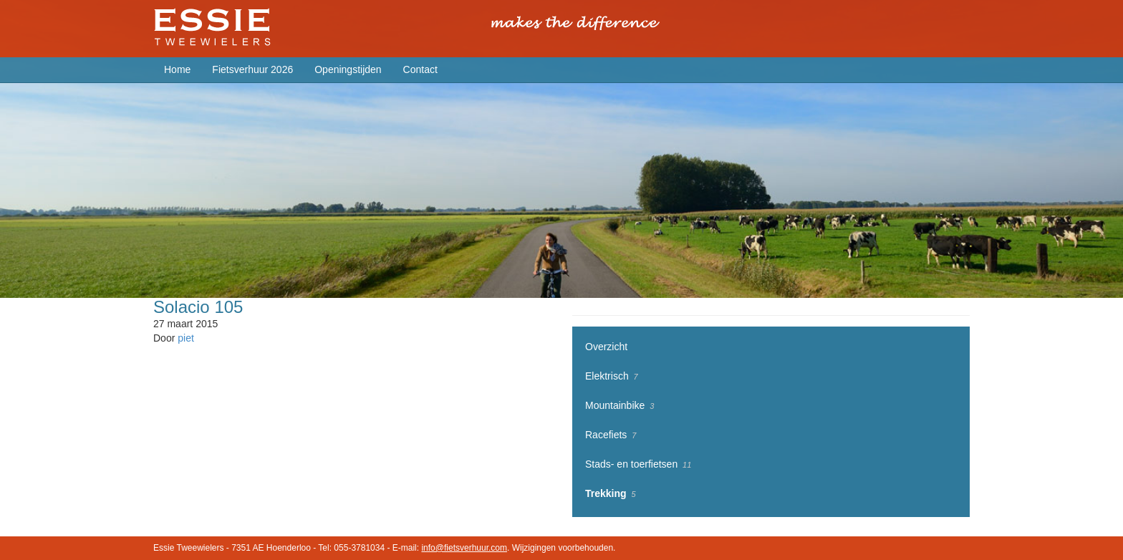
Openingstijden (347, 69)
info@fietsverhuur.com (464, 548)
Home (177, 69)
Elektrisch (607, 376)
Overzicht (606, 346)
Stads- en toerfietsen (631, 464)
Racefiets (606, 434)
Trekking (606, 493)
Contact (420, 69)
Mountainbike (615, 405)
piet (186, 338)
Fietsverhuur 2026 (252, 69)
